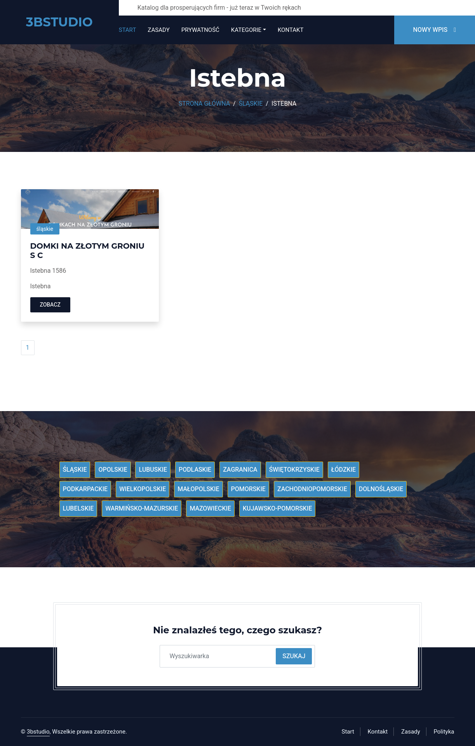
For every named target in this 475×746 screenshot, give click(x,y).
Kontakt (290, 30)
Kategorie (246, 30)
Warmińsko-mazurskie (141, 508)
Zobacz (50, 305)
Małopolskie (198, 489)
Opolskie (112, 469)
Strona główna (204, 103)
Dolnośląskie (381, 489)
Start (127, 30)
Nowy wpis (434, 30)
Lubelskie (78, 508)
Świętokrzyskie (294, 469)
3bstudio (38, 731)
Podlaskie (195, 469)
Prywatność (200, 30)
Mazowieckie (210, 508)
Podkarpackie (85, 489)
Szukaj (293, 656)
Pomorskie (248, 489)
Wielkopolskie (142, 489)
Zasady (158, 30)
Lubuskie (153, 469)
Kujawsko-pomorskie (277, 508)
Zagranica (240, 469)
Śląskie (251, 103)
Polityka (443, 731)
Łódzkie (343, 469)
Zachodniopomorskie (312, 489)
